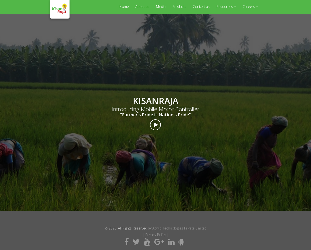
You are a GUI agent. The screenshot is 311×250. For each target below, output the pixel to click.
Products (179, 6)
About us (142, 6)
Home (124, 6)
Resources (226, 6)
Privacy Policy (155, 234)
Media (161, 6)
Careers (250, 6)
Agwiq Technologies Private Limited (179, 228)
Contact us (201, 6)
